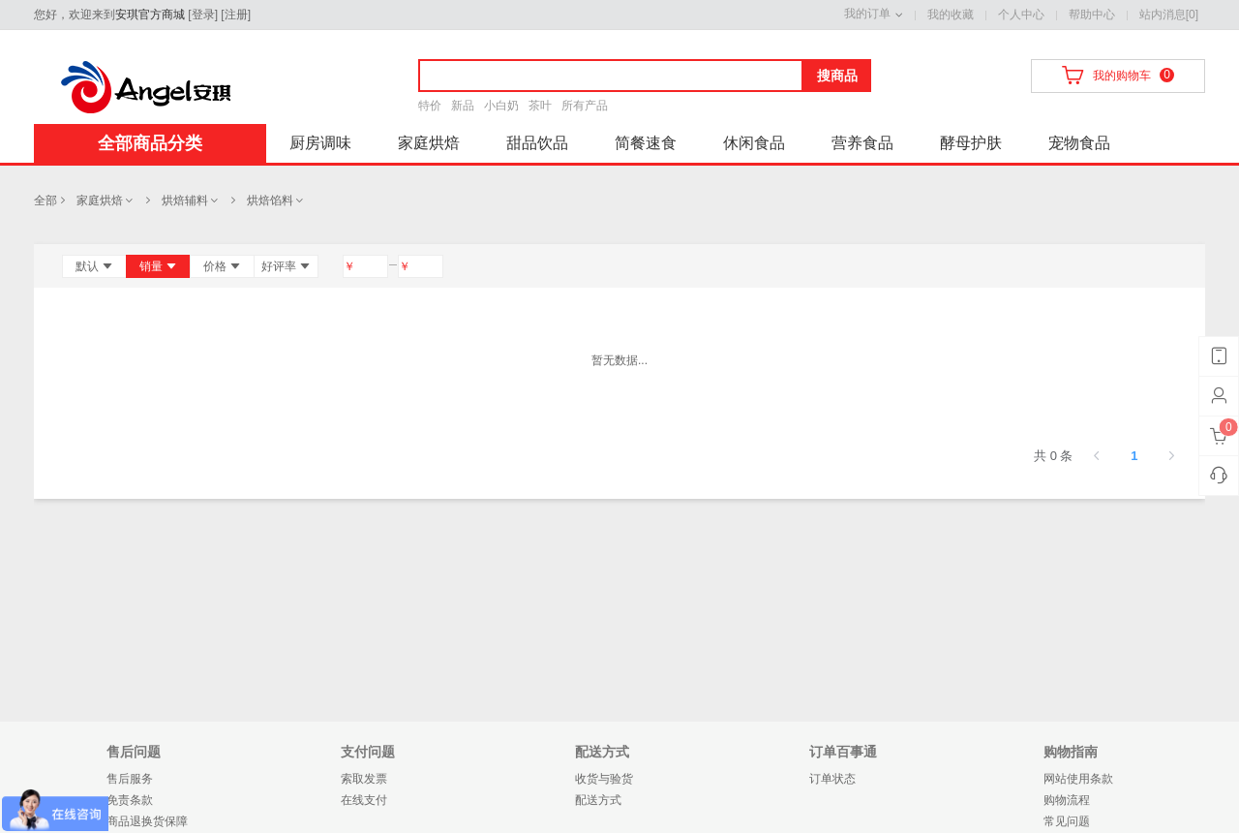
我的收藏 (950, 14)
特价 (429, 105)
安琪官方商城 (150, 14)
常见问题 (1066, 821)
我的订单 (867, 13)
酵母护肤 (971, 143)
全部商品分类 (150, 143)
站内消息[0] (1168, 14)
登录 (203, 14)
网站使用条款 (1078, 779)
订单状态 (832, 779)
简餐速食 (646, 143)
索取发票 (364, 779)
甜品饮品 (537, 143)
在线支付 (364, 800)
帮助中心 (1092, 14)
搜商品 (837, 75)
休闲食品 (754, 143)
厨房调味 (320, 143)
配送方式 (598, 800)
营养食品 (862, 143)
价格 (222, 266)
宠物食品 (1079, 143)
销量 (158, 266)
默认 (94, 266)
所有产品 (584, 105)
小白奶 (501, 105)
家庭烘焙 (429, 143)
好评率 (286, 266)
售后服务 (129, 779)
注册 (236, 14)
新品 (462, 105)
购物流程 (1066, 800)
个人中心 (1021, 14)
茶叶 (540, 105)
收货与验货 (604, 779)
